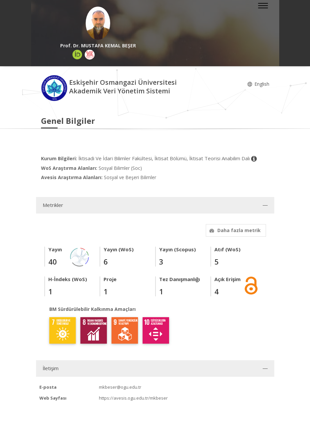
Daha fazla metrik (234, 230)
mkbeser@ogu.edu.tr (120, 387)
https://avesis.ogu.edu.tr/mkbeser (133, 398)
